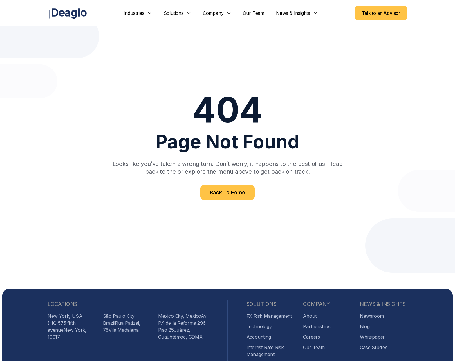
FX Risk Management (269, 316)
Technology (259, 326)
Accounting (258, 337)
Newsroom (372, 316)
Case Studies (373, 347)
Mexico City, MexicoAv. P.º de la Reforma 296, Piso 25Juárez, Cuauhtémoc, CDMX (182, 326)
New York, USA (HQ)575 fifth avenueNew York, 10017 (67, 326)
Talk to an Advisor (381, 13)
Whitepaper (372, 337)
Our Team (253, 13)
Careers (311, 337)
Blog (364, 326)
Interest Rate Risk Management (265, 350)
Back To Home (227, 192)
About (309, 316)
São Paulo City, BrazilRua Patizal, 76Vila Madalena (121, 323)
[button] (137, 13)
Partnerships (317, 326)
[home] (67, 13)
